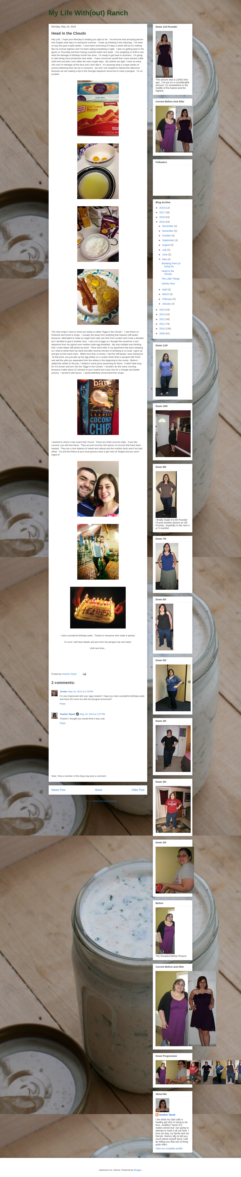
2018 (162, 207)
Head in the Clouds (168, 272)
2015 (162, 221)
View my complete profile (169, 1148)
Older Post (138, 789)
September (168, 240)
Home (98, 789)
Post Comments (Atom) (105, 801)
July (164, 249)
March (166, 294)
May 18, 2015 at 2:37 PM (92, 714)
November (168, 230)
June (165, 254)
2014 (162, 309)
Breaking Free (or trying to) (171, 265)
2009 (162, 333)
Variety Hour (168, 283)
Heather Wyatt (67, 714)
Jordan (63, 691)
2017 (162, 212)
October (167, 235)
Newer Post (58, 789)
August (166, 245)
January (167, 303)
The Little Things (171, 278)
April (165, 289)
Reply (62, 703)
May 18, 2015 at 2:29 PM (80, 691)
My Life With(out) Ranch (88, 13)
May (164, 259)
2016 (162, 217)
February (167, 299)
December (168, 226)
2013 (162, 314)
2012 (162, 319)
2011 (162, 324)
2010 (162, 328)
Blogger (137, 1170)
